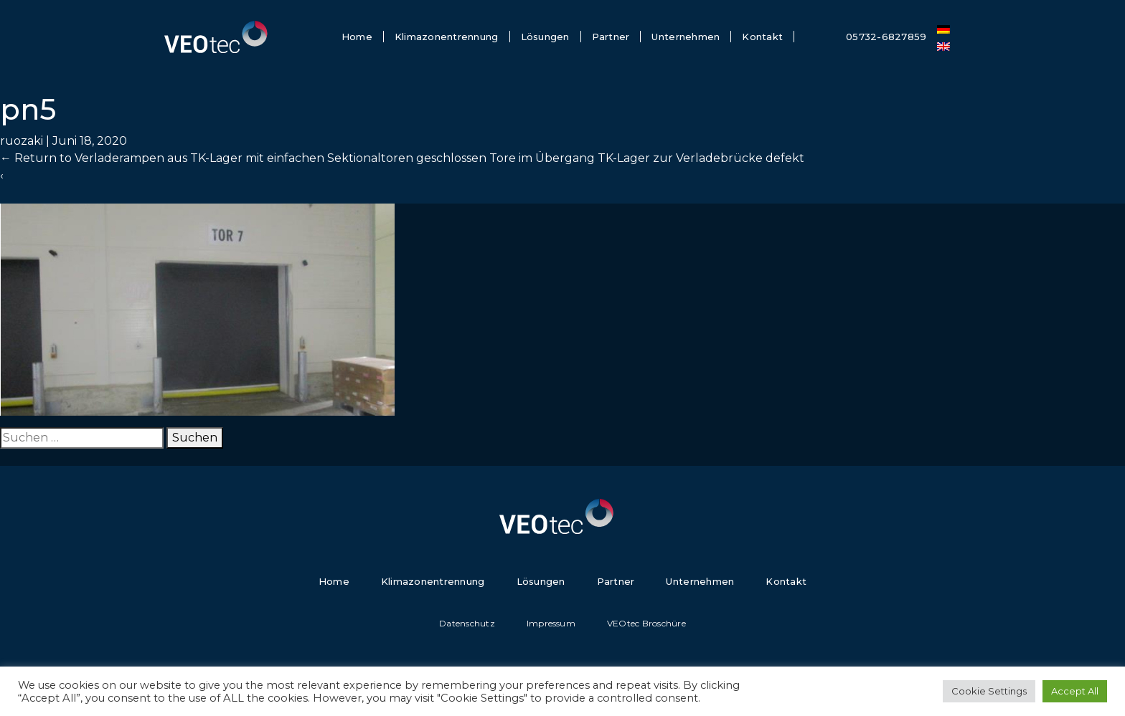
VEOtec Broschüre (646, 623)
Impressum (551, 623)
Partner (611, 36)
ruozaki (21, 141)
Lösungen (545, 36)
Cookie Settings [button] (989, 691)
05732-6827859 (886, 36)
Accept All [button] (1074, 691)
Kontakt (762, 36)
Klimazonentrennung (447, 36)
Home (357, 36)
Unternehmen (685, 36)
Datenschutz (467, 623)
